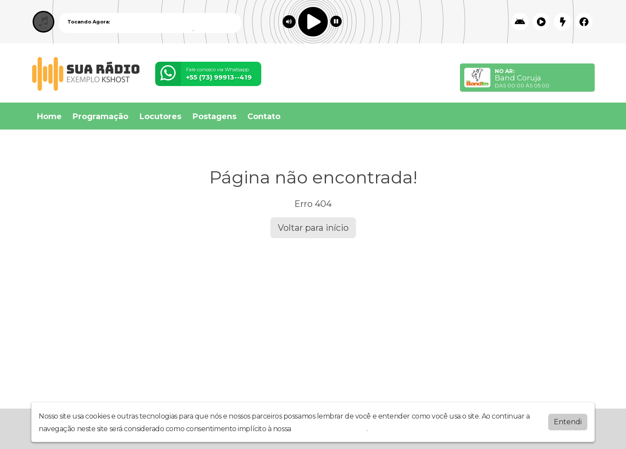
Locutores (160, 116)
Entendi (568, 422)
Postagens (214, 116)
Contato (263, 116)
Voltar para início (313, 228)
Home (49, 116)
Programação (100, 116)
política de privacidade (329, 429)
